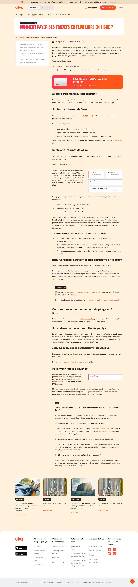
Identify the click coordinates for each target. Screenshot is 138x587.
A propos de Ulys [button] (96, 539)
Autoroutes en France (76, 547)
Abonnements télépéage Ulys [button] (40, 540)
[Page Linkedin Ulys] (109, 553)
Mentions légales (21, 582)
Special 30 (37, 546)
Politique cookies (87, 582)
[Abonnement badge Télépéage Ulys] (19, 7)
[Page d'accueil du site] (19, 539)
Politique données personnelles (67, 582)
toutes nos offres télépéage (71, 362)
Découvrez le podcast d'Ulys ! (95, 560)
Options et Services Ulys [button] (58, 540)
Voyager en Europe (59, 546)
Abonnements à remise (39, 552)
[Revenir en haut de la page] (125, 581)
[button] (112, 2)
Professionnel (47, 7)
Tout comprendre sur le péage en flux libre (78, 554)
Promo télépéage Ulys (40, 559)
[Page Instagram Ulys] (114, 553)
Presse (91, 555)
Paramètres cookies (103, 582)
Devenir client (108, 7)
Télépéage (23, 37)
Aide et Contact (95, 551)
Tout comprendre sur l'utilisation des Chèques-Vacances (78, 563)
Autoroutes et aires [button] (77, 540)
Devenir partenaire (58, 562)
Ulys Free (55, 558)
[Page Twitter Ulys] (114, 549)
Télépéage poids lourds (58, 552)
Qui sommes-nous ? (96, 546)
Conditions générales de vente (41, 582)
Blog (16, 37)
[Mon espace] (91, 7)
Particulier (34, 7)
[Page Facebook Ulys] (109, 549)
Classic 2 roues (39, 565)
